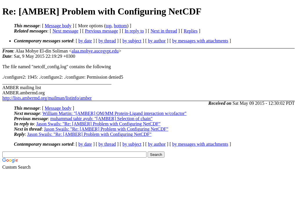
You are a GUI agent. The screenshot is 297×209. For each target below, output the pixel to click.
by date (85, 40)
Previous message (101, 30)
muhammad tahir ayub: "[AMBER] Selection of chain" (101, 118)
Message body (58, 25)
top (108, 25)
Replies (191, 30)
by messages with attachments (200, 40)
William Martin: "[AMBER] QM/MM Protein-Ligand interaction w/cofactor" (114, 113)
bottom (120, 25)
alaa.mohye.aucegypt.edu (95, 50)
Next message (65, 30)
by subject (131, 40)
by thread (107, 40)
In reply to (134, 30)
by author (157, 40)
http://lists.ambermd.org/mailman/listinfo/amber (47, 98)
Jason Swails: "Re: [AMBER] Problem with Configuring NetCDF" (98, 123)
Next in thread (164, 30)
